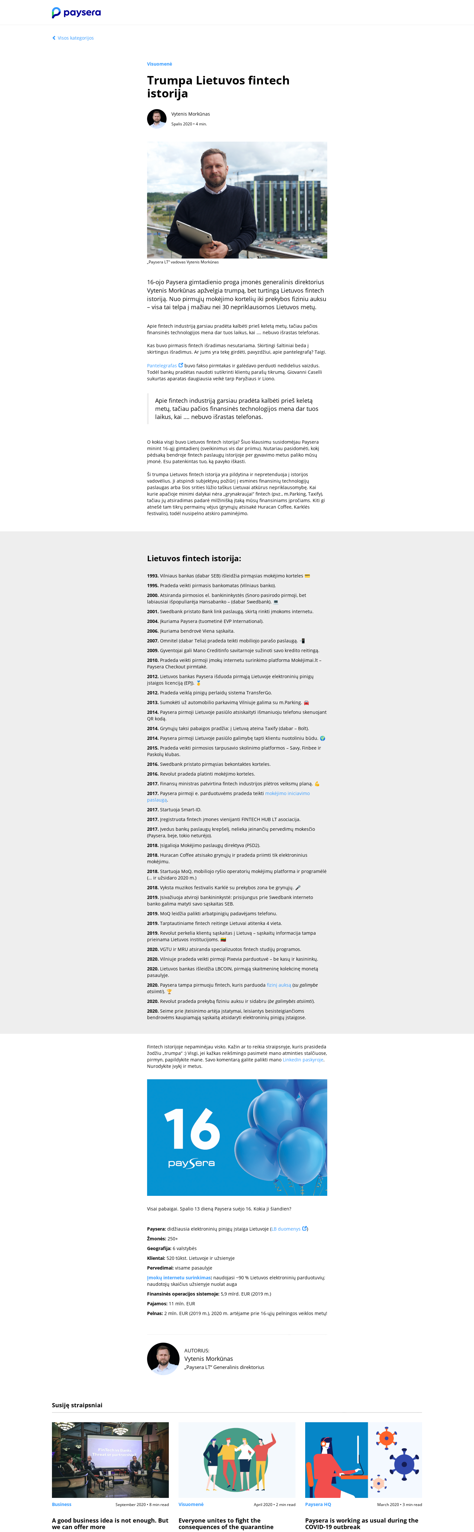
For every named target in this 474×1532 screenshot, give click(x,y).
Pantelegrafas (162, 365)
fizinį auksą (279, 985)
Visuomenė (159, 64)
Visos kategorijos (73, 38)
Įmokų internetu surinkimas (179, 1277)
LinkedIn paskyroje (303, 1060)
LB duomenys (286, 1229)
